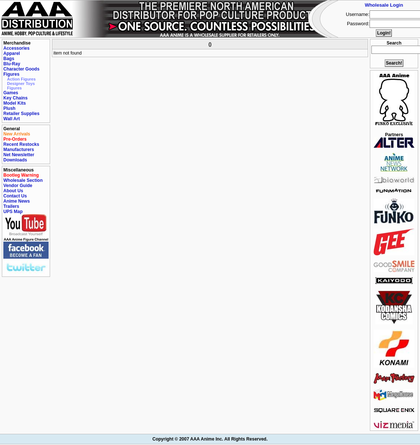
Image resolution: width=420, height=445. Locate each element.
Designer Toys (21, 83)
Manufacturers (18, 149)
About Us (13, 190)
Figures (11, 74)
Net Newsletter (18, 154)
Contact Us (15, 196)
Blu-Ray (11, 63)
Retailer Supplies (21, 113)
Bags (8, 58)
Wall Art (11, 118)
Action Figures (21, 79)
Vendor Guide (17, 185)
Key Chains (15, 98)
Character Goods (21, 69)
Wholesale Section (23, 180)
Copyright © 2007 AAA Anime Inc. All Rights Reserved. (210, 439)
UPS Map (13, 211)
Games (10, 92)
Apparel (11, 53)
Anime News (16, 201)
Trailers (11, 206)
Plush (9, 108)
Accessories (16, 48)
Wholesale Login (384, 5)
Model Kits (14, 103)
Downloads (15, 160)
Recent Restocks (21, 144)
